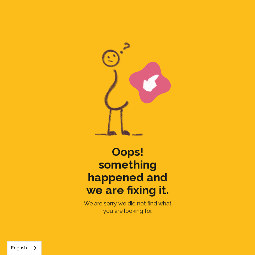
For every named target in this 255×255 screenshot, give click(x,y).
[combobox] (24, 248)
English (19, 247)
